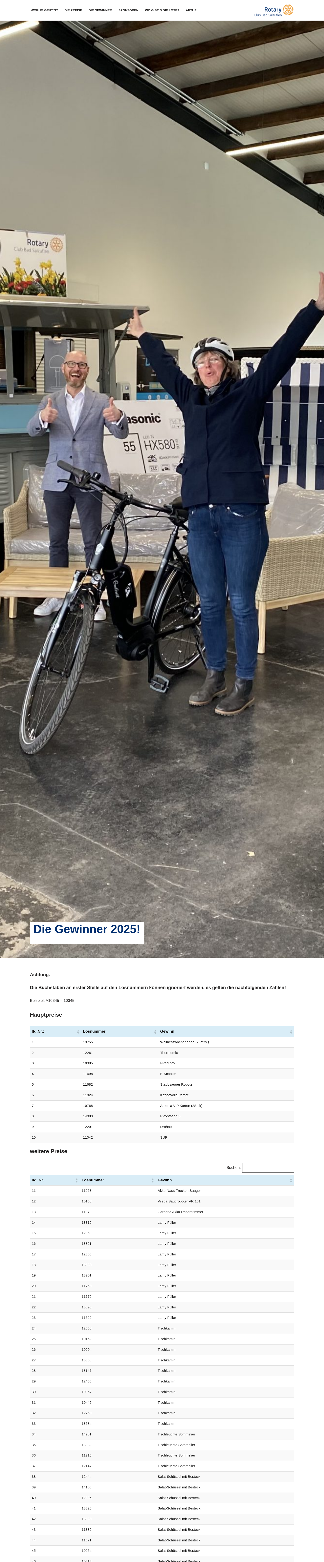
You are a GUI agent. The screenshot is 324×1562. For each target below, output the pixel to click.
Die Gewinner (100, 10)
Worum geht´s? (44, 10)
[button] (77, 1031)
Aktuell (193, 10)
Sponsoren (129, 10)
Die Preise (73, 10)
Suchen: (233, 1168)
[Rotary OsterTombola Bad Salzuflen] (272, 10)
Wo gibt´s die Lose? (162, 10)
